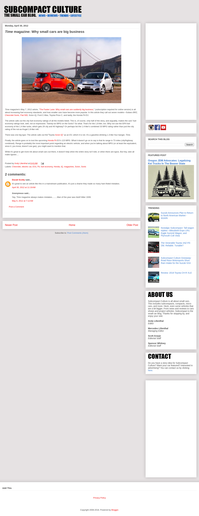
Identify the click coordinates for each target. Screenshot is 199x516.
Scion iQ (59, 135)
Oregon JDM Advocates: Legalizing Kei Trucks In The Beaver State (169, 162)
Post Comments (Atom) (77, 233)
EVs (34, 166)
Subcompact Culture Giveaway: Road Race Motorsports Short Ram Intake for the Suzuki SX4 (176, 260)
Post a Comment (16, 207)
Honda (57, 166)
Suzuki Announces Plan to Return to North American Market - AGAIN (177, 215)
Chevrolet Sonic (12, 115)
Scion (77, 166)
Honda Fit (52, 140)
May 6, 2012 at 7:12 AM (22, 201)
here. (150, 370)
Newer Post (11, 225)
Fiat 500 (24, 115)
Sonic (83, 166)
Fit (38, 166)
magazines (69, 166)
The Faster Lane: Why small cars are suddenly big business (66, 109)
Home (72, 225)
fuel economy (47, 166)
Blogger (114, 510)
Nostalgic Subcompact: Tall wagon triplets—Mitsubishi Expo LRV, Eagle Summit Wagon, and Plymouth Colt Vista (177, 232)
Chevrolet (16, 166)
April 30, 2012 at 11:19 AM (23, 187)
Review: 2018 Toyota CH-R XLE (176, 273)
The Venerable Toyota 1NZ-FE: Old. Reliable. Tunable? (176, 244)
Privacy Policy (99, 498)
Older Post (132, 225)
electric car (26, 166)
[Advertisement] (171, 70)
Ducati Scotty (18, 180)
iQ (62, 166)
